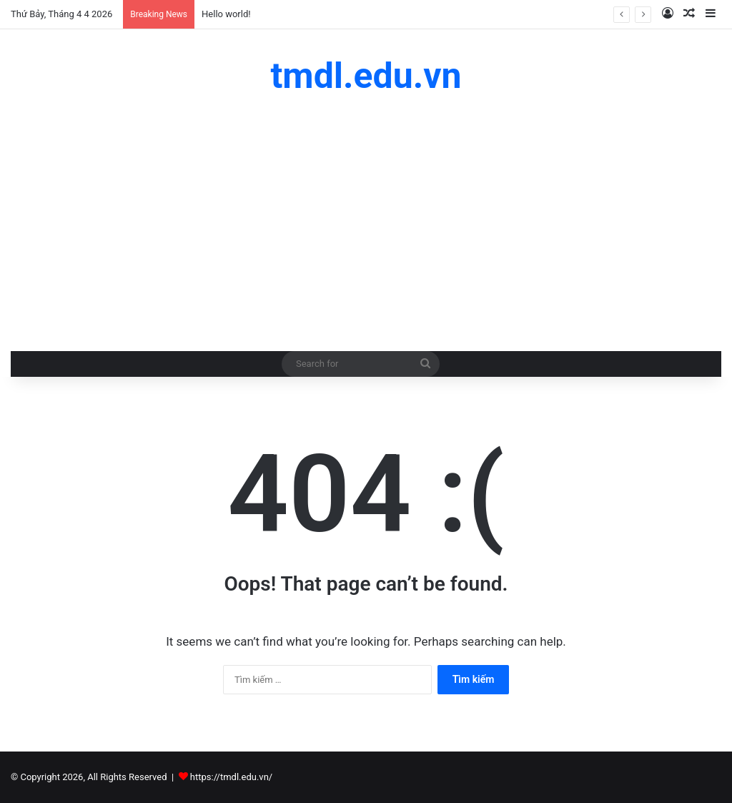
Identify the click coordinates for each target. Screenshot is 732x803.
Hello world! (226, 14)
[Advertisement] (366, 222)
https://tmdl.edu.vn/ (231, 777)
